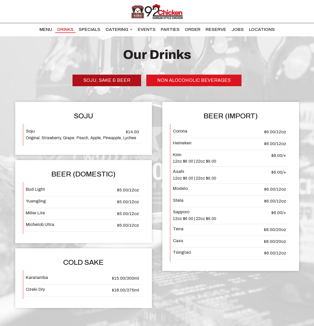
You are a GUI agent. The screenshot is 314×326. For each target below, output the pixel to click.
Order (192, 29)
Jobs (237, 29)
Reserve (216, 29)
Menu (45, 29)
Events (147, 29)
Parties (170, 29)
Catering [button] (119, 29)
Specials (89, 29)
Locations (262, 29)
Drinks (65, 29)
